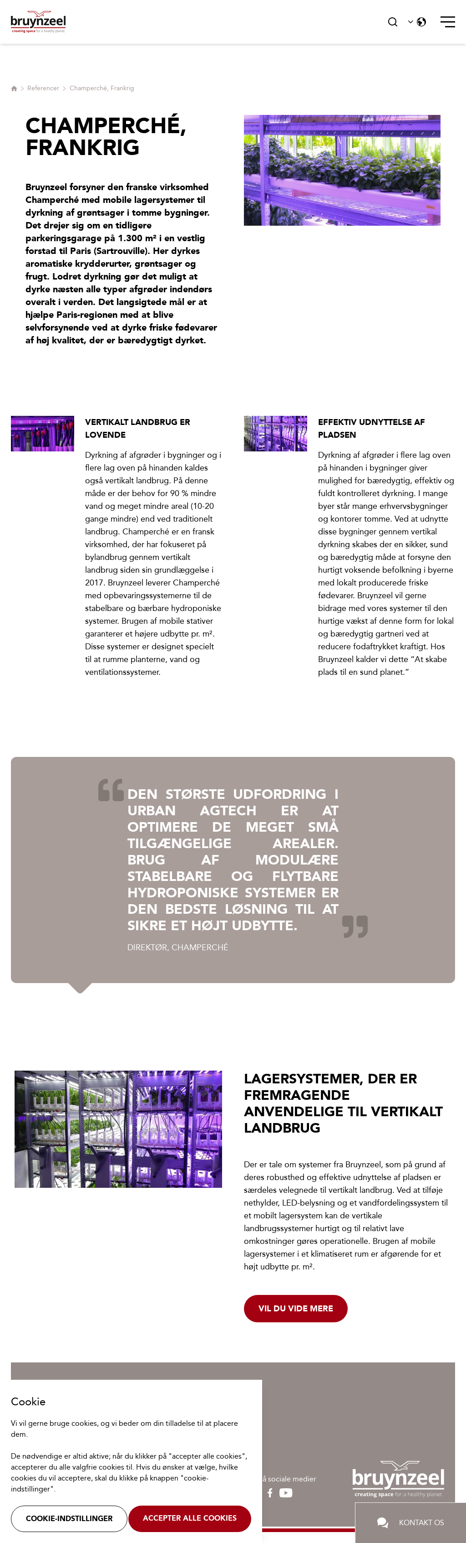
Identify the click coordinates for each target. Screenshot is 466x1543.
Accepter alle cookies (190, 1518)
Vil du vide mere (295, 1309)
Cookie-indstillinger (69, 1518)
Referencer (43, 88)
